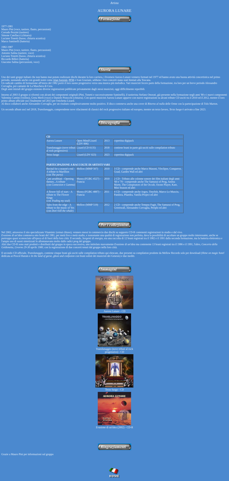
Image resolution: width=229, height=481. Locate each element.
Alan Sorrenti (60, 80)
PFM (71, 80)
